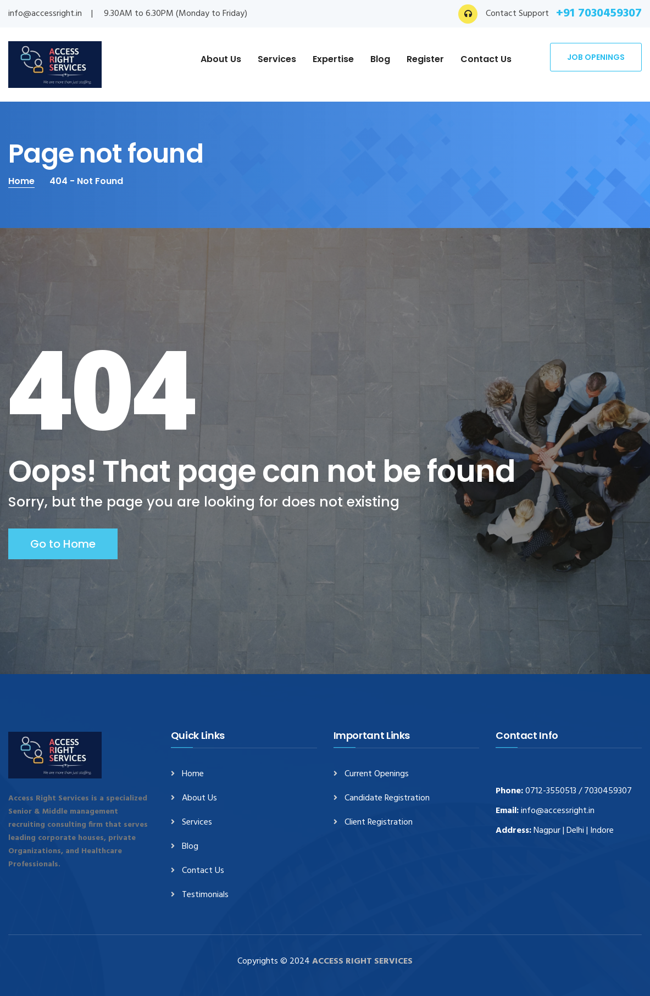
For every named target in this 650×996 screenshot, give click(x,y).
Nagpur (547, 830)
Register (425, 59)
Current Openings (377, 774)
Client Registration (379, 823)
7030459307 (608, 791)
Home (21, 181)
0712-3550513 (550, 791)
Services (277, 59)
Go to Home (63, 544)
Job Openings (596, 57)
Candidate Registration (387, 798)
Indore (602, 830)
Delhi (575, 830)
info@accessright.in (45, 14)
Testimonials (205, 895)
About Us (221, 59)
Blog (380, 59)
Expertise (333, 59)
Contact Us (486, 59)
